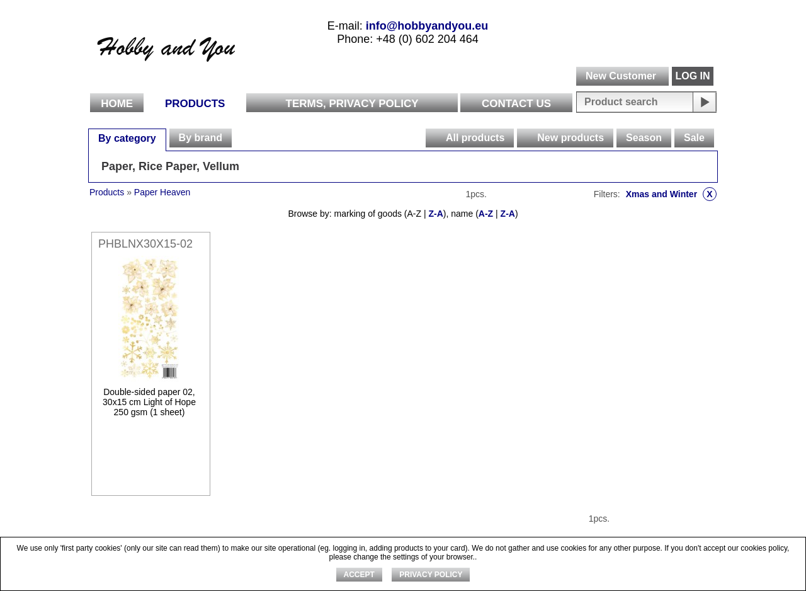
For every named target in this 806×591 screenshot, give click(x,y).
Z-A (435, 214)
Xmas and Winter (671, 194)
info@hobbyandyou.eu (427, 26)
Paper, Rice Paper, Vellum (170, 166)
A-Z (486, 214)
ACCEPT (359, 574)
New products (570, 137)
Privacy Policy (430, 574)
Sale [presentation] (694, 137)
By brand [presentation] (200, 137)
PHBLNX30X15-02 (145, 244)
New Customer (621, 76)
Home (117, 104)
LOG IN (692, 76)
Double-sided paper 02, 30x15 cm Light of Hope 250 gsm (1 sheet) (149, 402)
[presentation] (435, 138)
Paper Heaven (162, 192)
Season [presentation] (644, 137)
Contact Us (516, 104)
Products (195, 104)
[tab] (127, 138)
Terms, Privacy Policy (352, 104)
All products (475, 137)
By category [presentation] (127, 138)
